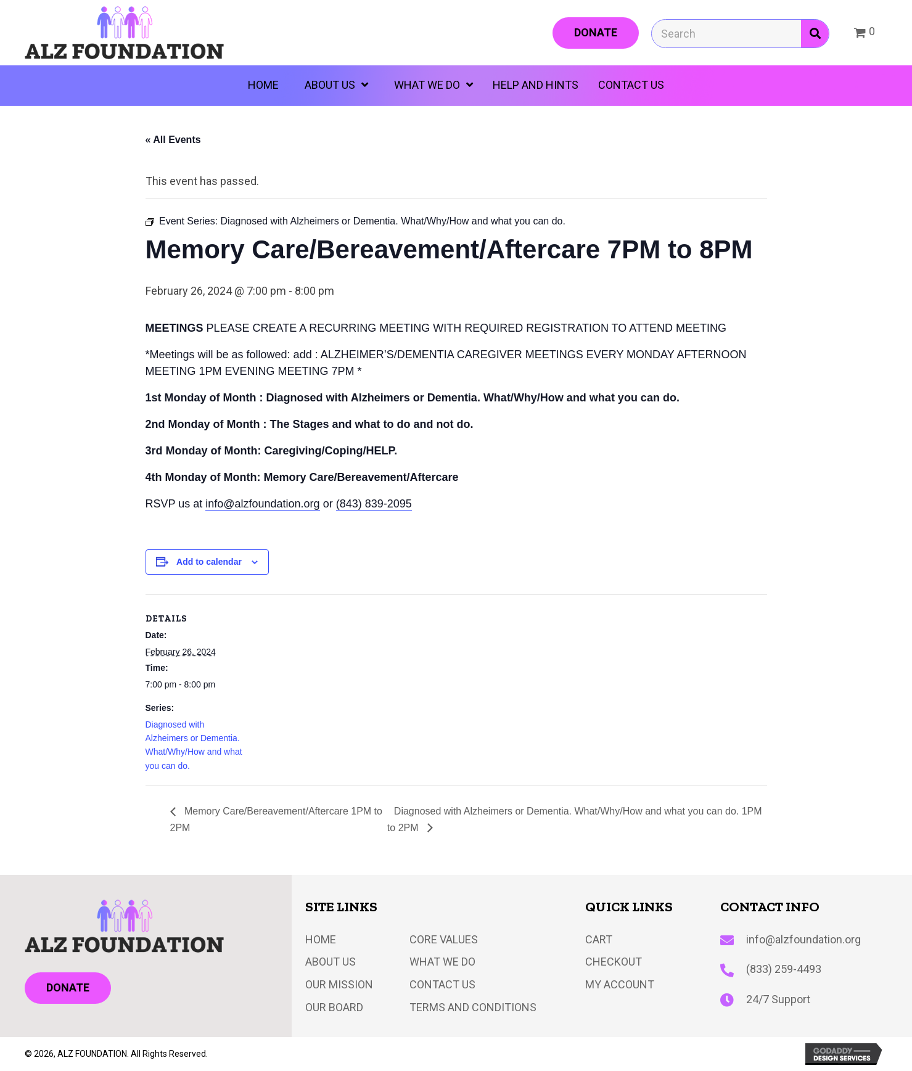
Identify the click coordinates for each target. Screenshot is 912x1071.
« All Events (173, 139)
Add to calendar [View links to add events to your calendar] (209, 562)
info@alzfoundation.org (262, 504)
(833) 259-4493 (783, 968)
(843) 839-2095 (374, 504)
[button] (596, 33)
